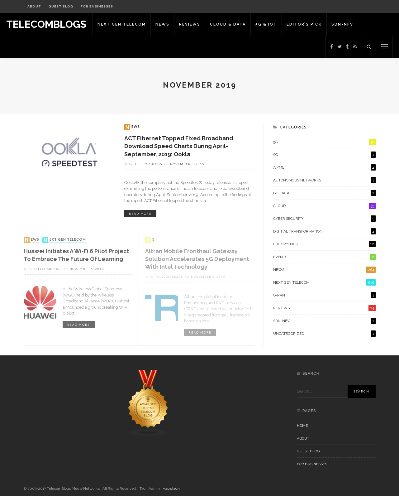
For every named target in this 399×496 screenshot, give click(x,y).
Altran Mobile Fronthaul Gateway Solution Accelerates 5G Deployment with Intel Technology (197, 259)
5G (150, 240)
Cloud (324, 206)
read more (140, 213)
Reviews (189, 24)
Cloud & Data (228, 24)
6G (324, 155)
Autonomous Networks (324, 180)
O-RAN (324, 295)
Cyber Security (324, 218)
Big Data (324, 193)
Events (324, 257)
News (162, 24)
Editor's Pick (324, 244)
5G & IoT (266, 24)
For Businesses (97, 6)
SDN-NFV (342, 24)
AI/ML (324, 167)
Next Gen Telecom (121, 24)
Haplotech (171, 488)
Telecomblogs (148, 164)
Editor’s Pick (304, 24)
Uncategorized (324, 333)
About (34, 6)
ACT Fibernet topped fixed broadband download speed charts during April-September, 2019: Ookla (178, 146)
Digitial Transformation (324, 231)
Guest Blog (61, 6)
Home (302, 425)
